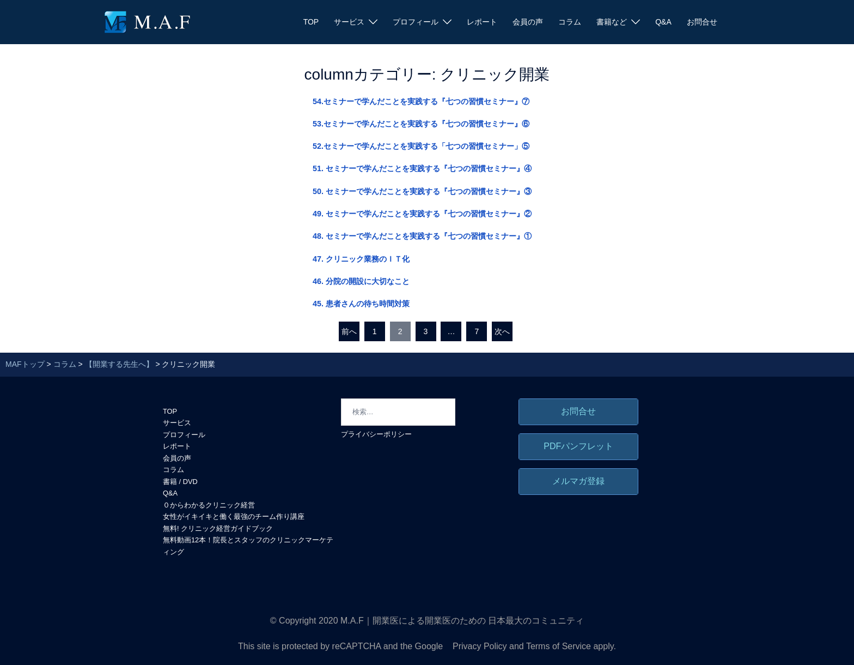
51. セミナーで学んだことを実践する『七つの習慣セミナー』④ (422, 168)
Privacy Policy (480, 646)
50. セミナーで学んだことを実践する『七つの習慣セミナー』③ (422, 191)
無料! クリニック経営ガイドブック (218, 528)
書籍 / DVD (180, 481)
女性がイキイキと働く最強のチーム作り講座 (233, 516)
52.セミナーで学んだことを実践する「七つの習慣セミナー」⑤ (421, 146)
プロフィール (415, 21)
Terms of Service (558, 646)
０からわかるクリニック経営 (209, 505)
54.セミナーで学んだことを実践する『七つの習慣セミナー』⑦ (421, 101)
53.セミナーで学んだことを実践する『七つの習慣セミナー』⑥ (421, 123)
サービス (349, 21)
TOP (311, 21)
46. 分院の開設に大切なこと (361, 281)
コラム (569, 21)
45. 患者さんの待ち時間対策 (361, 303)
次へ (502, 331)
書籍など (611, 21)
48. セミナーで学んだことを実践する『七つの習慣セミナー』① (422, 236)
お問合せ (702, 21)
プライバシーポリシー (376, 434)
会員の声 (528, 21)
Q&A (663, 21)
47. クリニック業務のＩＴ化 (361, 259)
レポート (482, 21)
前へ (349, 331)
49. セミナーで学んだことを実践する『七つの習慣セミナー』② (422, 213)
